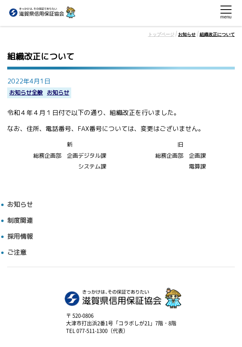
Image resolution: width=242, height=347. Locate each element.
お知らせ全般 (26, 92)
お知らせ (187, 34)
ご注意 (16, 252)
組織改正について (217, 34)
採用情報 (20, 236)
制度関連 (20, 220)
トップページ (161, 34)
